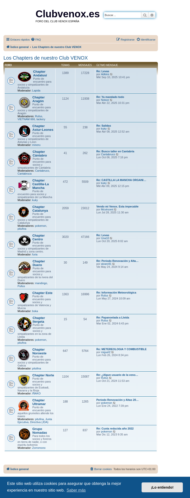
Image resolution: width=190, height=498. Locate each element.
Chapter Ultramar (39, 402)
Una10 (105, 238)
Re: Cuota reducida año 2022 (115, 428)
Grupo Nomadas (39, 430)
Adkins (105, 74)
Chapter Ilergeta (39, 319)
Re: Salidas (103, 125)
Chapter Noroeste (39, 351)
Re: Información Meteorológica (116, 292)
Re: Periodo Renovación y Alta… (117, 260)
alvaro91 (106, 263)
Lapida (36, 90)
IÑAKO (36, 393)
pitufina (22, 228)
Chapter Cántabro (40, 153)
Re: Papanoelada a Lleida (112, 317)
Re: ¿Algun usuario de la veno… (117, 374)
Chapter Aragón (38, 99)
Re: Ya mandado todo (110, 96)
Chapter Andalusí (40, 73)
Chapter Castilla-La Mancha (40, 184)
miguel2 (106, 352)
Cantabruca (25, 173)
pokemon (40, 225)
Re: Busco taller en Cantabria (115, 151)
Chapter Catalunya (40, 208)
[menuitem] (36, 40)
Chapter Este (42, 293)
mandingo (41, 283)
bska (35, 311)
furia (34, 254)
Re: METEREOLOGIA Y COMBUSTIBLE (121, 349)
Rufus (38, 116)
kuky (104, 128)
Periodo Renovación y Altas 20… (117, 399)
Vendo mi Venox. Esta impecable (117, 206)
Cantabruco (42, 170)
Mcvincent (107, 209)
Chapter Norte (43, 375)
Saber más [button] (75, 490)
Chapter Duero (39, 263)
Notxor (105, 99)
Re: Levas (102, 71)
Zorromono (38, 447)
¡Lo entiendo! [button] (162, 487)
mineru (36, 144)
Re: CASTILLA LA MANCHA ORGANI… (121, 180)
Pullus (21, 286)
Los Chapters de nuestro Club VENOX (45, 58)
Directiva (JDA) (39, 422)
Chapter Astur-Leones (42, 128)
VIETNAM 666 (26, 119)
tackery (40, 119)
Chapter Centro (38, 237)
